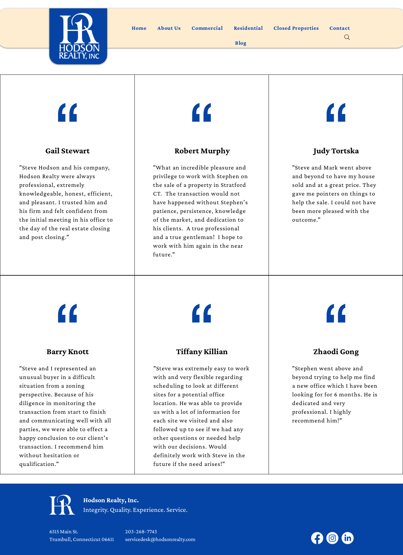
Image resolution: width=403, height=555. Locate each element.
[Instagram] (332, 538)
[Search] (347, 37)
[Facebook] (317, 538)
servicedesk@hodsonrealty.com (160, 539)
